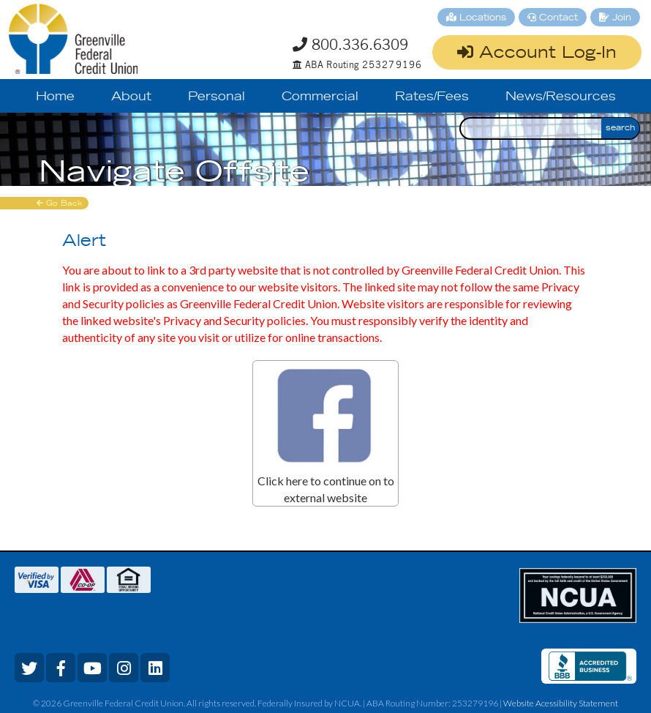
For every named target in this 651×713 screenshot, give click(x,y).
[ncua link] (577, 595)
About (131, 97)
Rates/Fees (432, 97)
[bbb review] (590, 666)
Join (615, 18)
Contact (552, 18)
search (620, 128)
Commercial (320, 97)
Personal (216, 97)
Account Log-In (537, 53)
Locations (476, 18)
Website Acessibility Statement (560, 703)
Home (55, 97)
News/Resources (560, 97)
